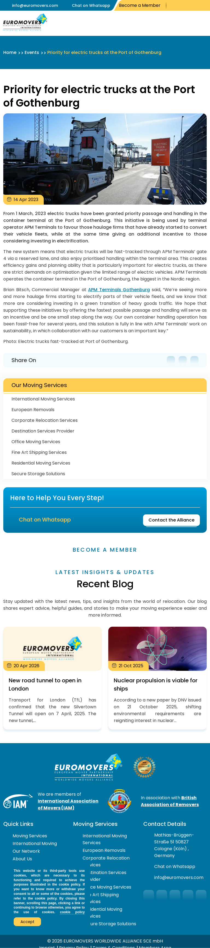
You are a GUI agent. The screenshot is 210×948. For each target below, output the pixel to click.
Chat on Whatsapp (91, 5)
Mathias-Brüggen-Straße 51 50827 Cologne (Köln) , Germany (174, 844)
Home (9, 52)
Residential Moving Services (40, 463)
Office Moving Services (35, 442)
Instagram (196, 5)
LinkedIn (204, 5)
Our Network (26, 850)
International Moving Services (43, 399)
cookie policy (72, 912)
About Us (22, 858)
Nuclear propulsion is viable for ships (157, 677)
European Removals (32, 409)
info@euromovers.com (35, 5)
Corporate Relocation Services (44, 420)
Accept (27, 921)
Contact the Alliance (171, 518)
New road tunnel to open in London (52, 677)
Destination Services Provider (42, 431)
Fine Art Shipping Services (39, 452)
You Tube (188, 5)
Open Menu (201, 23)
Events (32, 52)
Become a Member (140, 5)
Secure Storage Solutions (38, 474)
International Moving (35, 842)
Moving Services (30, 835)
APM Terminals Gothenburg (119, 290)
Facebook (172, 5)
